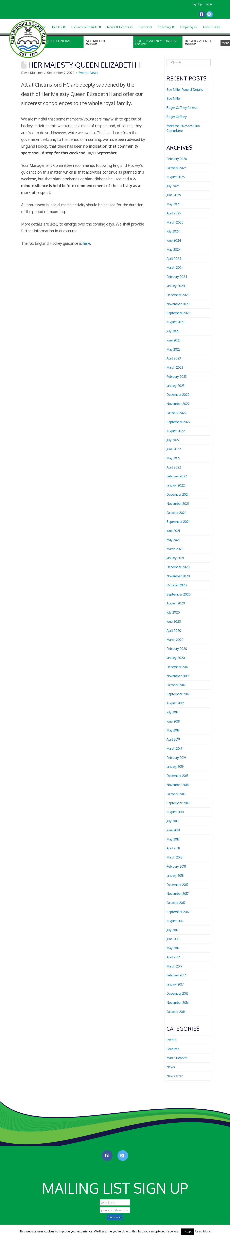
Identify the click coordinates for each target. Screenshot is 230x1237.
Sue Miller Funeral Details (185, 90)
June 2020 (174, 621)
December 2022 (178, 395)
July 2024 (173, 231)
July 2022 (173, 440)
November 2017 (178, 894)
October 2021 (176, 513)
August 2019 (175, 703)
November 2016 (178, 1003)
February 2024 (177, 277)
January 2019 (175, 767)
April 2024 (174, 259)
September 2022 (178, 422)
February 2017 (176, 975)
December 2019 (177, 667)
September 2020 (179, 594)
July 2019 (173, 712)
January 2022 (176, 485)
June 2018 (173, 830)
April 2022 (174, 467)
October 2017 (176, 903)
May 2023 (173, 349)
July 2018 (173, 821)
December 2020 (178, 567)
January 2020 (176, 658)
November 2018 (178, 785)
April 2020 (174, 631)
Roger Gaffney (177, 117)
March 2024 (175, 268)
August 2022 (176, 431)
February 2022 (177, 476)
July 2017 (173, 930)
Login (208, 4)
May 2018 (173, 839)
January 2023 (176, 386)
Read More (203, 1231)
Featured (173, 1049)
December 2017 (177, 885)
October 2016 (176, 1012)
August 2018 (175, 812)
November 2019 (178, 676)
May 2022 (174, 458)
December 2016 (177, 993)
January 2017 (175, 984)
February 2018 (176, 866)
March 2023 (175, 367)
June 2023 (174, 340)
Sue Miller (174, 98)
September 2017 (178, 912)
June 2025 (174, 195)
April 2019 (173, 739)
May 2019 (173, 730)
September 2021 (178, 522)
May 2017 (173, 948)
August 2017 (175, 921)
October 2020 (177, 585)
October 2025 (176, 168)
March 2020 (175, 640)
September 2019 (178, 694)
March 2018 (174, 857)
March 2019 (174, 748)
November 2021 (178, 504)
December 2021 (177, 494)
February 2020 (177, 649)
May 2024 (174, 249)
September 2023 (178, 313)
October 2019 (176, 685)
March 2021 (174, 549)
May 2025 (174, 204)
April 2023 (174, 358)
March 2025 (175, 222)
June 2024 (174, 240)
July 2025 (173, 186)
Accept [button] (188, 1231)
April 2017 (173, 957)
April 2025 (174, 213)
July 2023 (173, 331)
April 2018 (173, 848)
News (94, 73)
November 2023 (178, 304)
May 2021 (173, 540)
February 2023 (177, 377)
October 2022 (176, 413)
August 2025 (176, 177)
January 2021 (175, 558)
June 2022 (174, 449)
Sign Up (197, 4)
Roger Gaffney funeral (182, 108)
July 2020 (173, 612)
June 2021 (173, 531)
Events (83, 73)
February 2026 (177, 159)
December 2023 (178, 295)
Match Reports (177, 1058)
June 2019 (173, 721)
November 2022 (178, 404)
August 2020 (176, 603)
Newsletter (175, 1076)
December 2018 (177, 776)
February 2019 (176, 758)
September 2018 (178, 803)
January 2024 (176, 286)
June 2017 (173, 939)
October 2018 (176, 794)
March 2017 (174, 966)
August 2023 (176, 322)
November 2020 (178, 576)
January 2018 (175, 876)
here (86, 243)
